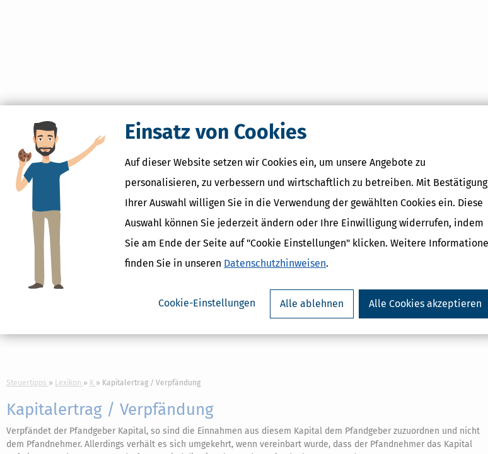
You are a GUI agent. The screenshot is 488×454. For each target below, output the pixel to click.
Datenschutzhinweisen (275, 271)
